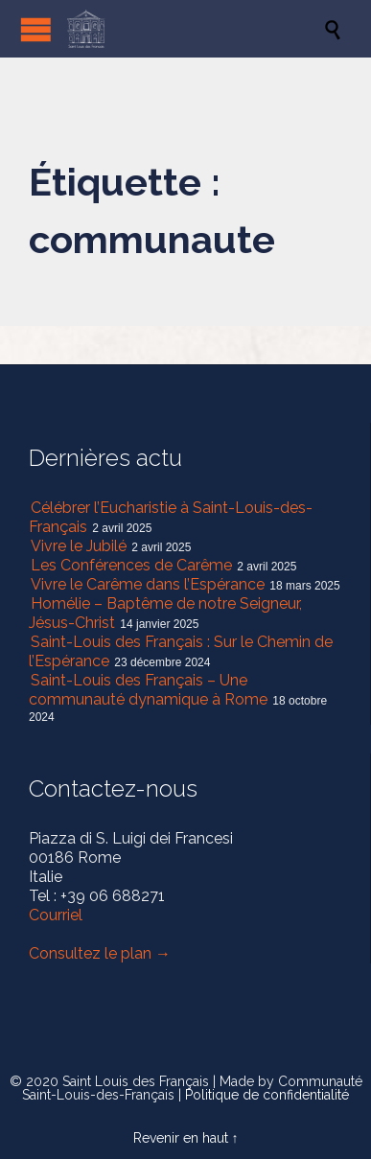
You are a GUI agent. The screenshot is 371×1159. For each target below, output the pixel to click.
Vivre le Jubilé (79, 546)
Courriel (55, 915)
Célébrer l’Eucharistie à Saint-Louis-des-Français (171, 517)
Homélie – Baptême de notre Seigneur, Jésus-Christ (165, 613)
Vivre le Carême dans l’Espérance (148, 584)
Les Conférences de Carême (131, 565)
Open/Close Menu (36, 29)
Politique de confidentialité (267, 1094)
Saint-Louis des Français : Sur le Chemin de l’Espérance (181, 651)
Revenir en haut (180, 1138)
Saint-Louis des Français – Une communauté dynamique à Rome (148, 689)
